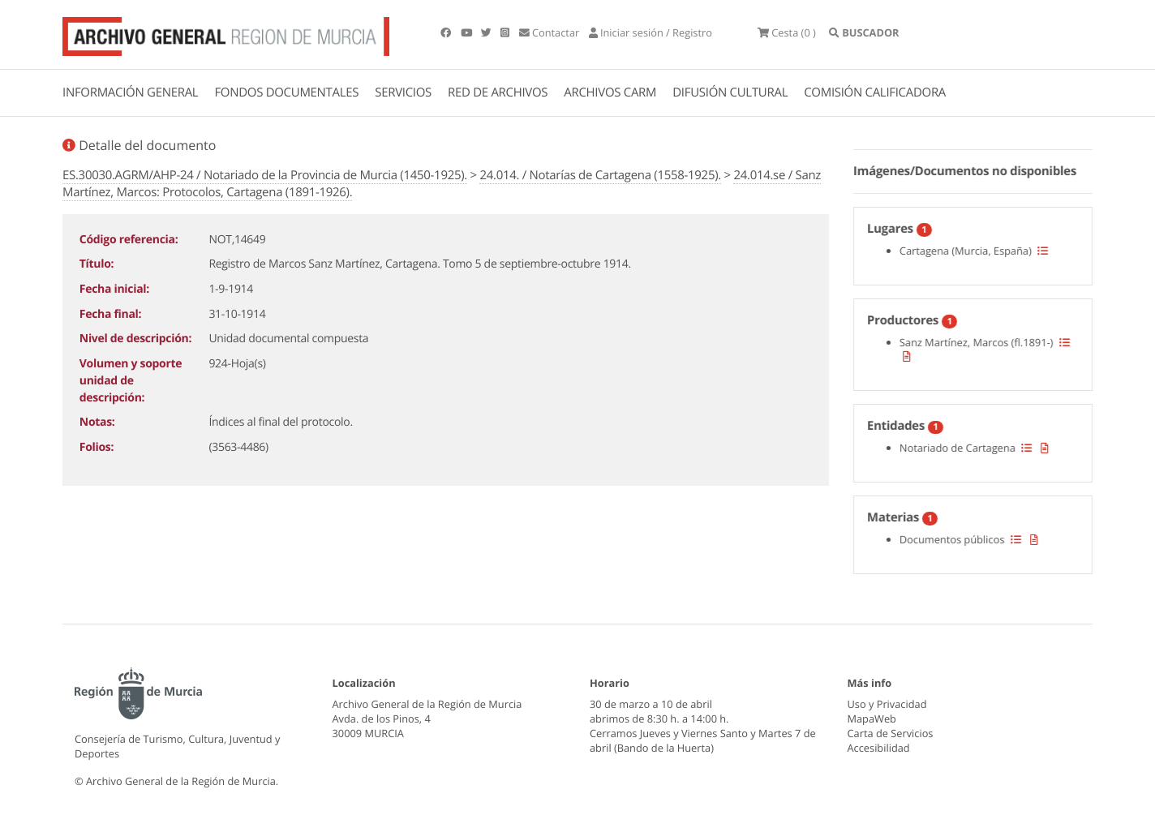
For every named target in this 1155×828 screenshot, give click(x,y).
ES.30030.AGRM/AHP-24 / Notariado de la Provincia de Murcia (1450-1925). (264, 175)
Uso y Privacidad (887, 704)
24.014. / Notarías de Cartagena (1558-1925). (599, 175)
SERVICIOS (403, 92)
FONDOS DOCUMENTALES (286, 92)
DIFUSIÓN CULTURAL (730, 92)
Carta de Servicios (891, 733)
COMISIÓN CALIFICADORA (875, 92)
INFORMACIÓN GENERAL (130, 92)
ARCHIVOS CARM (610, 92)
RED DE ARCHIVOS (497, 92)
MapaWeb (872, 718)
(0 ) (787, 32)
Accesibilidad (879, 747)
